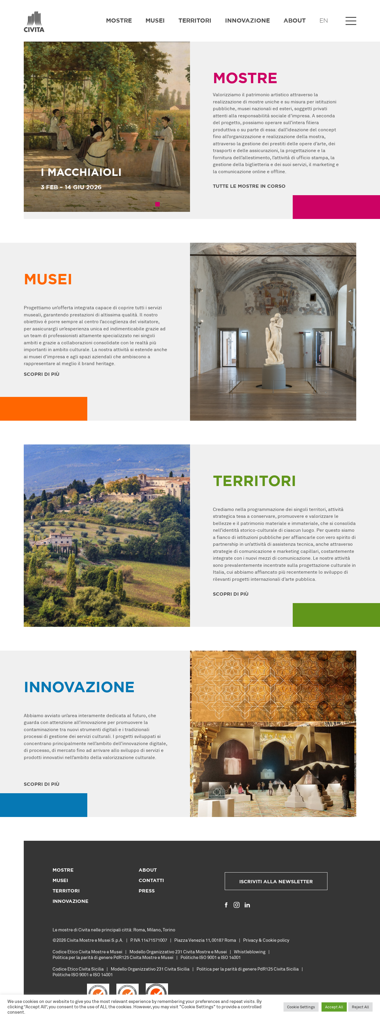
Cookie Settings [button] (301, 1006)
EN (323, 21)
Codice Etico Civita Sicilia (78, 968)
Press (147, 891)
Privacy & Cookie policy (266, 940)
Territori (194, 21)
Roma (139, 929)
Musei (155, 21)
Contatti (151, 880)
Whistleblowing (249, 951)
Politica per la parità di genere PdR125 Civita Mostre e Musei (113, 957)
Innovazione (247, 21)
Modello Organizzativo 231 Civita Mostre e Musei (178, 951)
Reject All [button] (360, 1006)
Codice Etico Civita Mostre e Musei (87, 951)
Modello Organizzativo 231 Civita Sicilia (150, 968)
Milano (154, 929)
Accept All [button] (334, 1006)
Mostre (119, 21)
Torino (169, 929)
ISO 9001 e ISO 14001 (220, 957)
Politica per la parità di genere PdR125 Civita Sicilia (248, 968)
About (295, 21)
